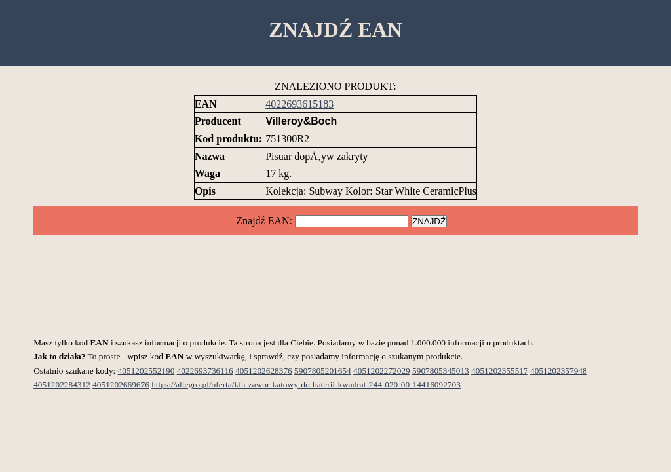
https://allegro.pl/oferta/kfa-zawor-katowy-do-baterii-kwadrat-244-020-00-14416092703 (306, 384)
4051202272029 (381, 371)
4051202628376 (263, 371)
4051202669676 (120, 384)
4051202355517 (499, 371)
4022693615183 (299, 103)
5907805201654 (322, 371)
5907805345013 (440, 371)
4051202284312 (61, 384)
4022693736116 (205, 371)
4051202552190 (146, 371)
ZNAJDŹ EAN (335, 29)
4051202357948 (558, 371)
